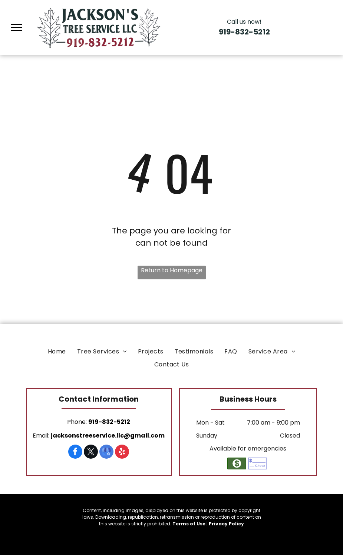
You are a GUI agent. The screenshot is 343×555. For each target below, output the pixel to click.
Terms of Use (188, 524)
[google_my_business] (106, 453)
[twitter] (91, 453)
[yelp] (122, 453)
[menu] (16, 27)
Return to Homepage (171, 270)
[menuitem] (57, 351)
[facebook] (75, 453)
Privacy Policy (226, 524)
